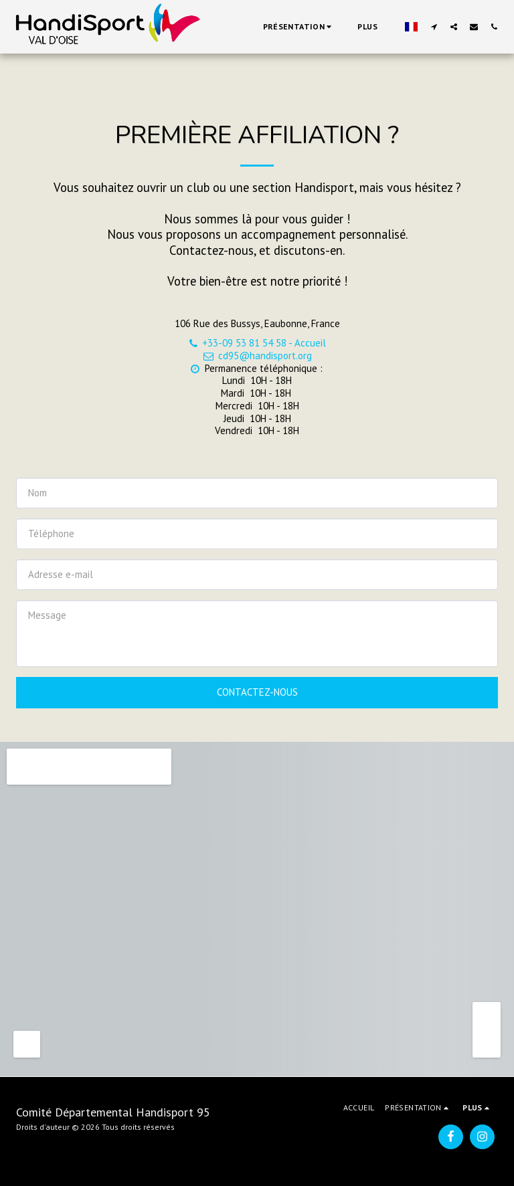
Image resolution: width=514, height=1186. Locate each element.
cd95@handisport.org (257, 355)
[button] (299, 26)
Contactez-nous (257, 692)
